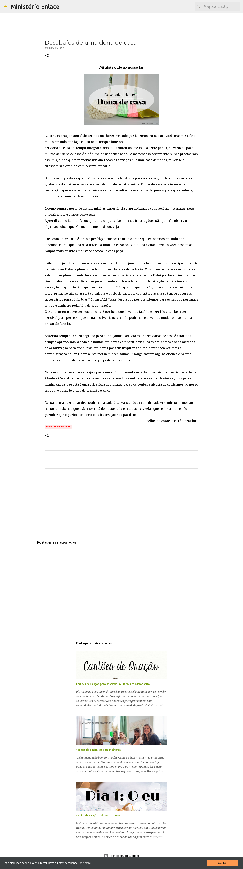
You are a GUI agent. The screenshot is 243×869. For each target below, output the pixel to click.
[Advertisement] (121, 506)
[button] (47, 55)
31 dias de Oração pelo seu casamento (99, 815)
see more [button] (85, 862)
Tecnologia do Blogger (121, 855)
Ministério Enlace (35, 6)
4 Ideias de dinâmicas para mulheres (98, 749)
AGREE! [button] (222, 863)
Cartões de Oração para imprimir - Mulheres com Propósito (113, 684)
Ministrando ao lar (58, 426)
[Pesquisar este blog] (220, 6)
